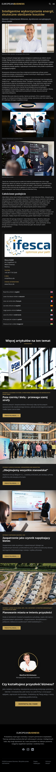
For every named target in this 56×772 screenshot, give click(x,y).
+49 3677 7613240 (11, 272)
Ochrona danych (48, 762)
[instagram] (28, 749)
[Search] (50, 4)
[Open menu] (52, 4)
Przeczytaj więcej (12, 415)
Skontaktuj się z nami (27, 704)
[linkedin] (32, 749)
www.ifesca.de (9, 284)
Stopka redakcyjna (36, 762)
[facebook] (23, 749)
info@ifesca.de (10, 278)
